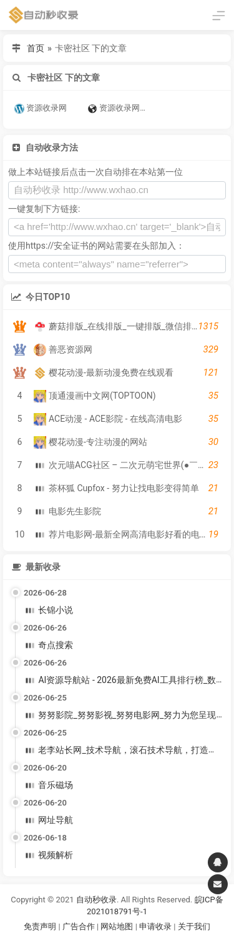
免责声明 (40, 926)
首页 (35, 48)
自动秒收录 (96, 899)
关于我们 (194, 926)
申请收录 (155, 926)
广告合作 (78, 926)
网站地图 (117, 926)
